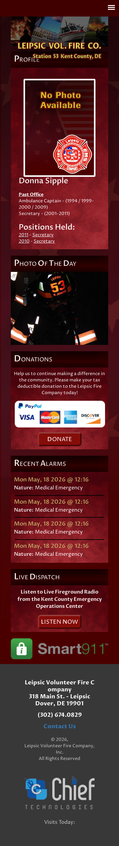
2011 (23, 235)
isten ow (59, 622)
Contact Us (59, 726)
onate (59, 439)
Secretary (43, 235)
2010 (24, 241)
